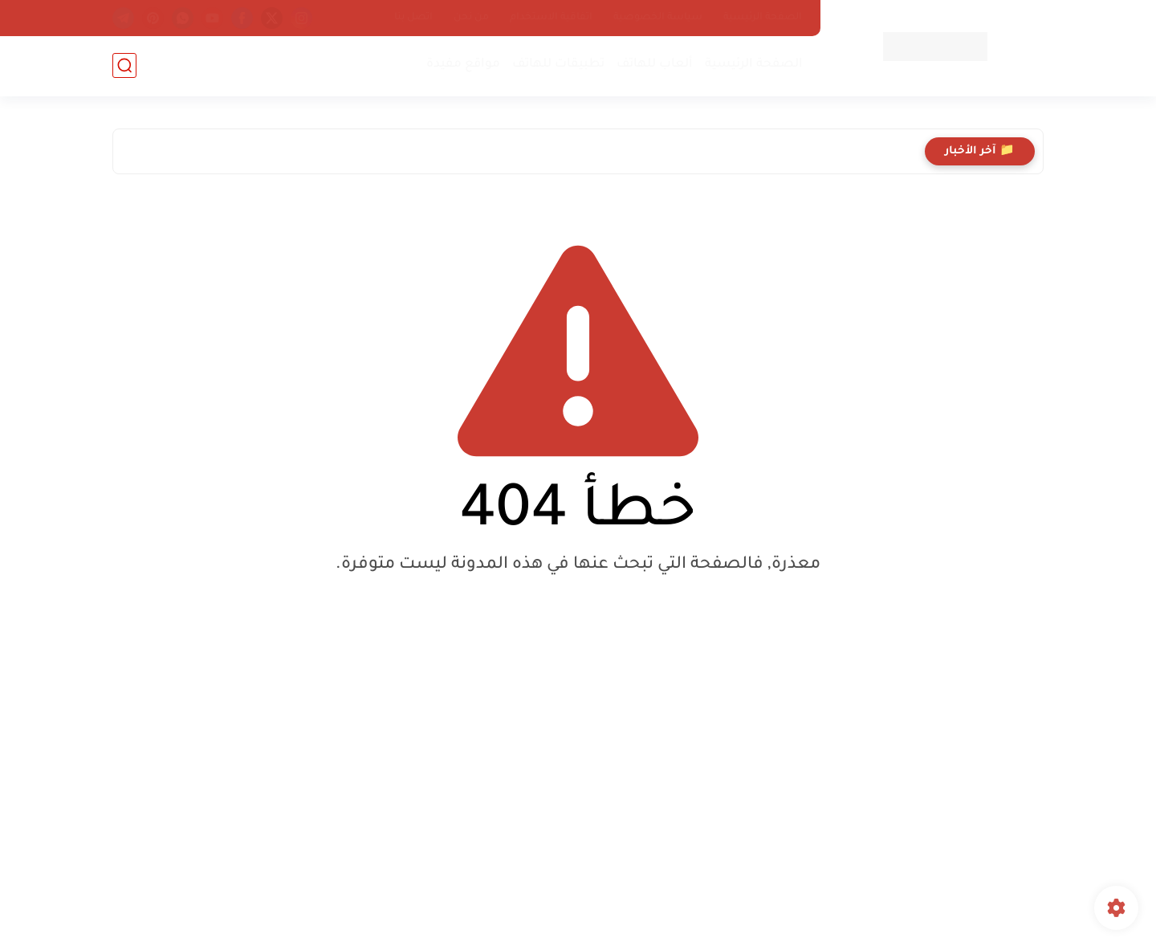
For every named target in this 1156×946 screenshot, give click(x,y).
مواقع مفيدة (463, 64)
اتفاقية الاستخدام (551, 17)
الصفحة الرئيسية (762, 17)
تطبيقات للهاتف (558, 64)
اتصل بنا (413, 17)
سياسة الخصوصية (657, 17)
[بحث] (124, 65)
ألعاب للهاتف (655, 64)
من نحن (471, 17)
